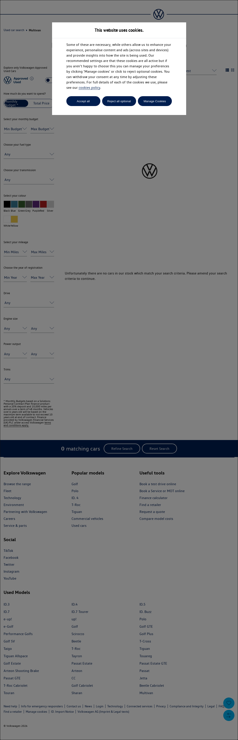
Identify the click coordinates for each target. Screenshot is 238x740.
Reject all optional (119, 101)
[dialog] (119, 370)
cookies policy (89, 87)
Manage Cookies (154, 101)
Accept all (83, 101)
